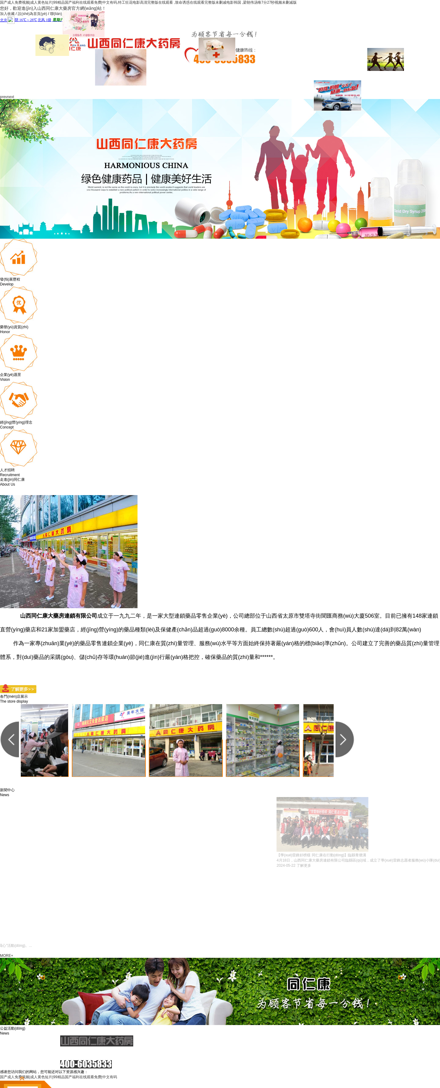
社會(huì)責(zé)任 (234, 80)
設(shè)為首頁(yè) (32, 14)
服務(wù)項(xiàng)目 (177, 80)
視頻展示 (320, 72)
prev (3, 97)
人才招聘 (349, 72)
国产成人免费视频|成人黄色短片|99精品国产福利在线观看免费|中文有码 (58, 1077)
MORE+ (6, 956)
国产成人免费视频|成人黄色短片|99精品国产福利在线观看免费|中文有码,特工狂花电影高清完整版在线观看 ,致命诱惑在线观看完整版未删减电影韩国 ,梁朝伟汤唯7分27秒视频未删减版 (148, 2)
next (10, 97)
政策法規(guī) (263, 80)
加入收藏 (7, 14)
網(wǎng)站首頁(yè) (62, 80)
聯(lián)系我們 (61, 14)
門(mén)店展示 (292, 80)
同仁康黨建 (205, 72)
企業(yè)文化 (148, 72)
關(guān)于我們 (91, 80)
